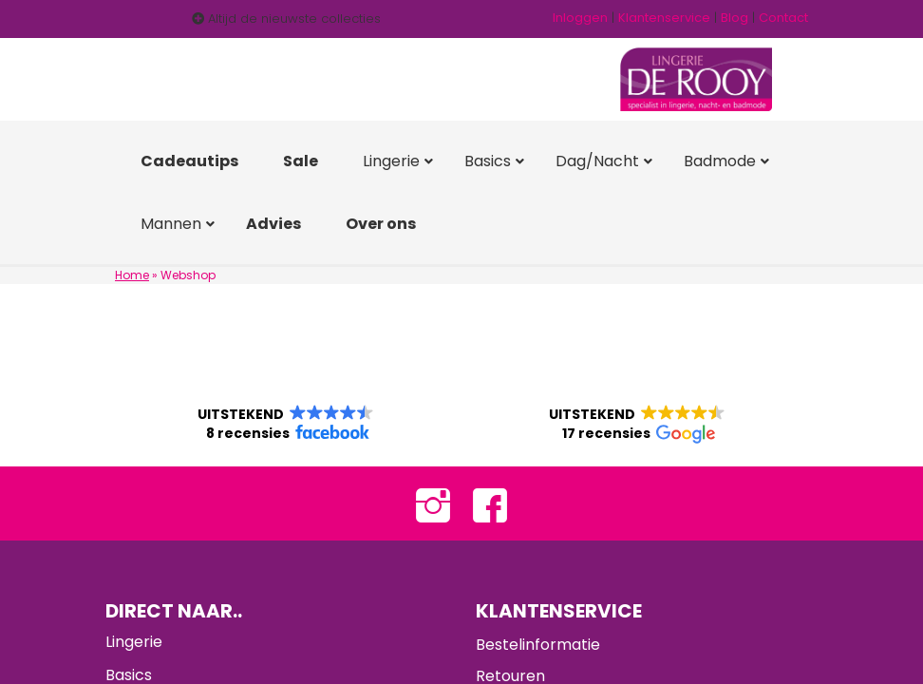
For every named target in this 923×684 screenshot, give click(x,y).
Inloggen (580, 18)
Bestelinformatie (538, 645)
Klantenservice (664, 18)
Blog (734, 18)
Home (132, 275)
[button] (286, 424)
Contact (783, 18)
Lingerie (133, 643)
